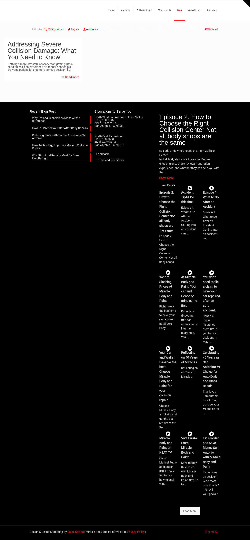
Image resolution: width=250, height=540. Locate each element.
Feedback (102, 154)
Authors (91, 29)
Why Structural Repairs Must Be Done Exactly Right (55, 157)
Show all (211, 29)
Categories (54, 29)
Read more (72, 77)
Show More (166, 178)
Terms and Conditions (110, 160)
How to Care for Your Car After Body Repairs (60, 128)
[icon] (216, 532)
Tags (73, 29)
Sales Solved (75, 531)
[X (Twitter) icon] (209, 532)
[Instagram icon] (212, 532)
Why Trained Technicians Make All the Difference (56, 120)
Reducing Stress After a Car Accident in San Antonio (59, 137)
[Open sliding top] (246, 3)
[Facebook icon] (206, 532)
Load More (190, 511)
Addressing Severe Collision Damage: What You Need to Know (41, 51)
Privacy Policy (136, 531)
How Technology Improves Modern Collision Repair (60, 147)
